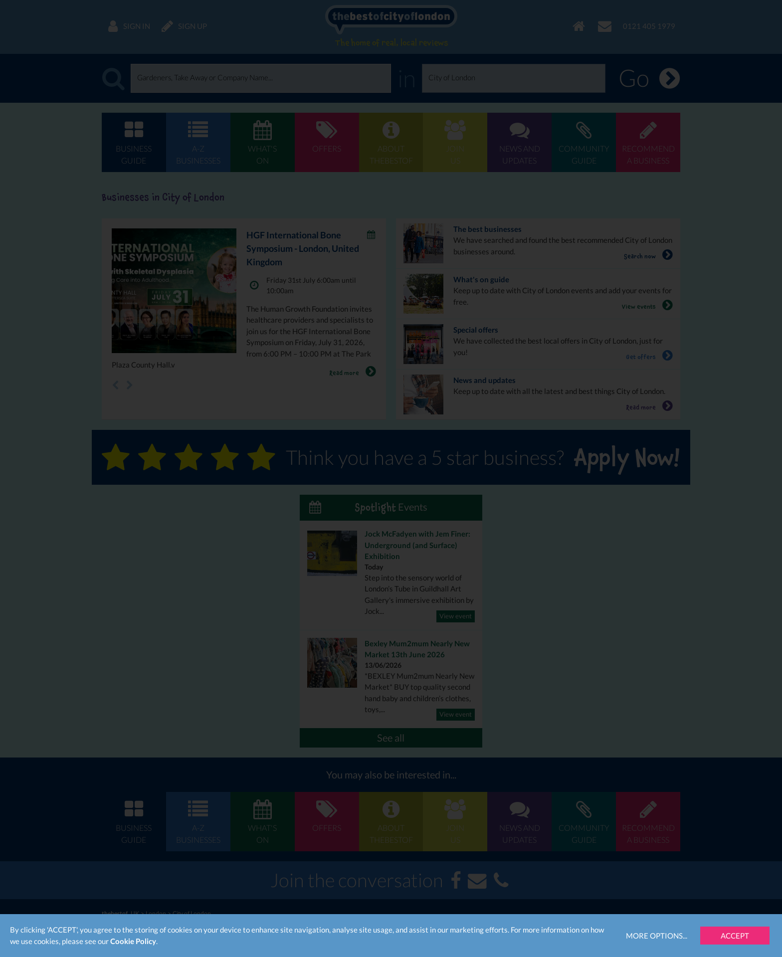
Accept (735, 935)
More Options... (656, 935)
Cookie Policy (133, 941)
